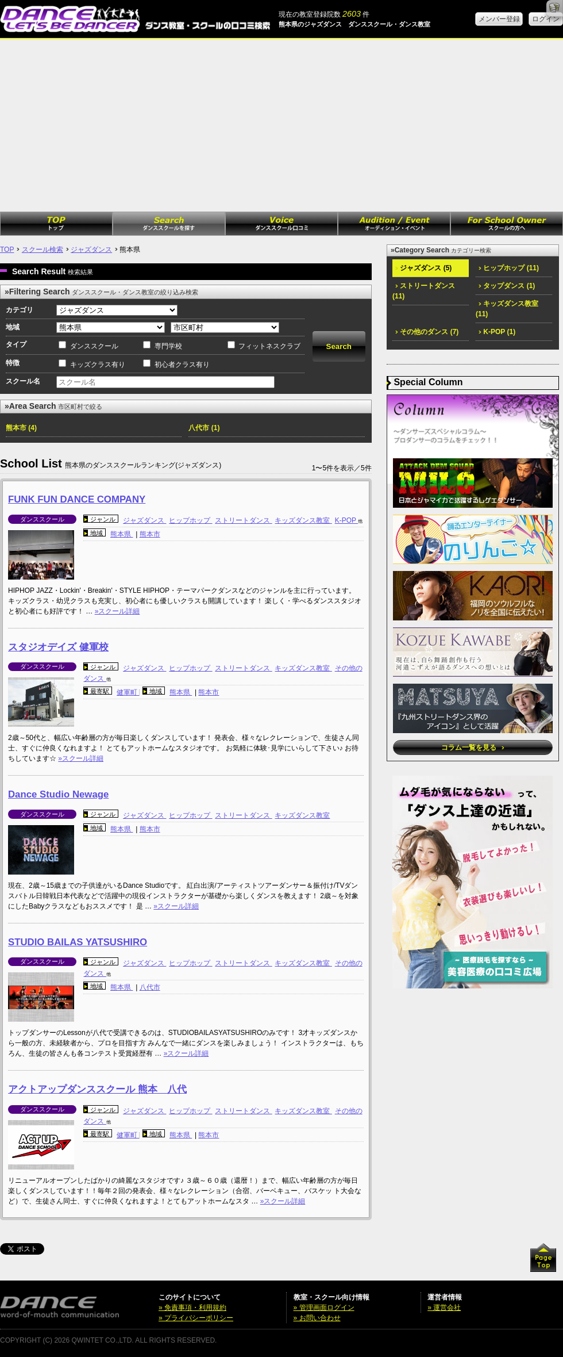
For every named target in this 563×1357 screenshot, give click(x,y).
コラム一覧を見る (472, 747)
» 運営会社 (444, 1308)
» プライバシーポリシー (196, 1318)
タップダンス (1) (507, 286)
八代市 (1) (203, 428)
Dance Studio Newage (58, 794)
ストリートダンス (243, 520)
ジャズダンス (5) (423, 268)
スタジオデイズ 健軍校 (58, 647)
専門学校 (168, 346)
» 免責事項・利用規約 (192, 1308)
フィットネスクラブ (269, 346)
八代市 (150, 987)
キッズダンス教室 (303, 520)
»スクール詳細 (117, 611)
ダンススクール (94, 346)
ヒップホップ (190, 520)
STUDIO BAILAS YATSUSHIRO (77, 942)
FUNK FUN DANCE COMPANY (76, 499)
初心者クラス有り (182, 365)
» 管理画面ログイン (324, 1308)
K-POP (346, 520)
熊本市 (150, 534)
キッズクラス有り (97, 365)
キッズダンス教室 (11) (507, 309)
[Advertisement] (281, 125)
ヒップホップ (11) (509, 268)
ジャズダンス (91, 250)
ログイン (546, 19)
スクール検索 (42, 250)
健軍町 (128, 692)
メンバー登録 (499, 19)
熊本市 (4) (21, 428)
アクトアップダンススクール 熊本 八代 (97, 1089)
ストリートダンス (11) (423, 291)
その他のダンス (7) (426, 332)
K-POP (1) (497, 332)
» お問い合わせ (317, 1318)
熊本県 (121, 534)
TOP (7, 250)
